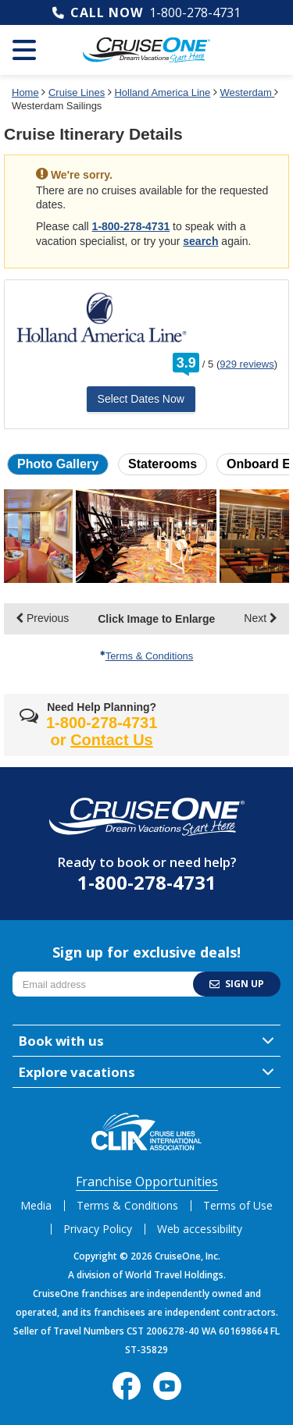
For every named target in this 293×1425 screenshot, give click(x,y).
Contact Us (111, 739)
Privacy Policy (97, 1228)
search (200, 241)
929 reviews (246, 364)
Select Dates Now (141, 399)
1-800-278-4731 (195, 12)
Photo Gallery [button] (57, 464)
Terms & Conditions (147, 656)
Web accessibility (199, 1228)
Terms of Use (238, 1205)
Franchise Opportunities (147, 1181)
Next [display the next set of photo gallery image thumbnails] (260, 618)
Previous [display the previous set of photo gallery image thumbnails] (42, 618)
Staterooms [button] (162, 464)
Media (36, 1205)
